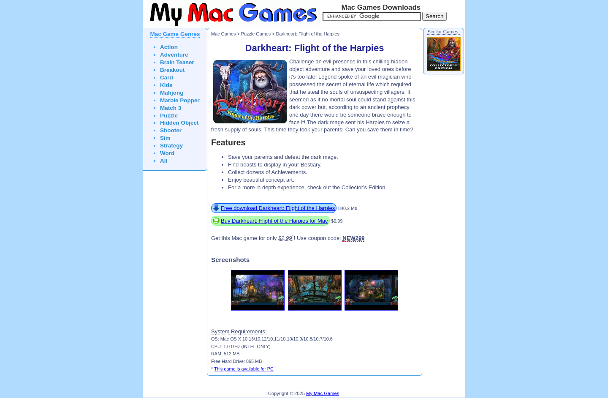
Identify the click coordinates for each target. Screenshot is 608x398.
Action (169, 47)
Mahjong (172, 93)
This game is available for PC (244, 368)
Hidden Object (179, 123)
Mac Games (223, 33)
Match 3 (170, 108)
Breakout (172, 70)
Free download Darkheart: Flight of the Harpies (278, 208)
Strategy (171, 145)
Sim (165, 138)
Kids (166, 85)
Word (167, 153)
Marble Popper (180, 100)
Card (166, 77)
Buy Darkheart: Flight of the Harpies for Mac (274, 221)
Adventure (174, 55)
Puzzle (169, 115)
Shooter (171, 130)
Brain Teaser (177, 62)
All (163, 161)
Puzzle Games (256, 33)
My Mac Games (322, 393)
